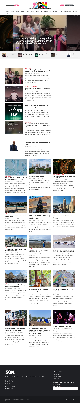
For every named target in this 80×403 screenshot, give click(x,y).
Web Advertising (57, 373)
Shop (62, 5)
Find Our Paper (57, 376)
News (10, 46)
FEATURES (31, 325)
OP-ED (26, 139)
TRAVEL (30, 173)
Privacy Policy (14, 399)
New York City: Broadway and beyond (62, 213)
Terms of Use (8, 399)
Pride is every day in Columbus (37, 175)
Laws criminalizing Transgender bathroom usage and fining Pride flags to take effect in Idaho (27, 40)
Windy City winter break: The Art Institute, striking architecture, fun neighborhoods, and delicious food (40, 215)
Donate (16, 5)
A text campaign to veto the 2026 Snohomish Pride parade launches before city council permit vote (37, 124)
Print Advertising (57, 375)
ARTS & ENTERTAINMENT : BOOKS (31, 102)
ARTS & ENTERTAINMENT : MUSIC (31, 85)
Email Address (57, 385)
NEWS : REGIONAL (28, 67)
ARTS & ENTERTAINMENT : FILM (58, 173)
